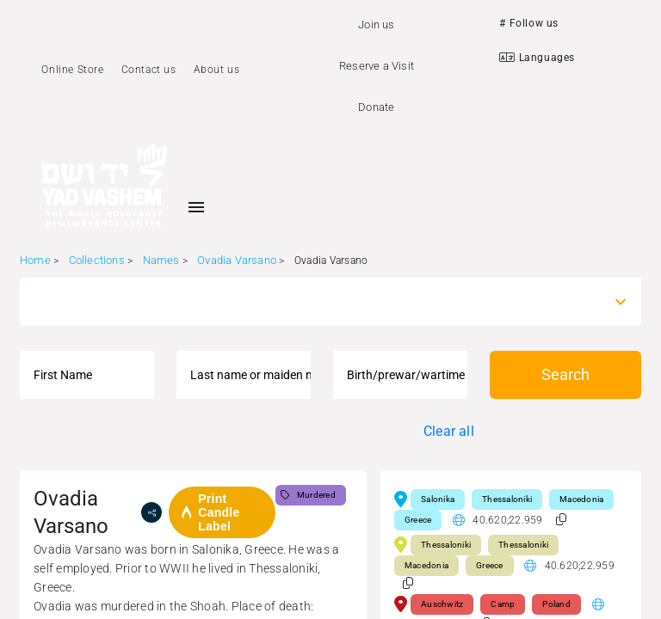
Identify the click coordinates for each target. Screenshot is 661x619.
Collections (97, 260)
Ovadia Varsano (236, 260)
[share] (151, 512)
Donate (376, 107)
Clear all (448, 431)
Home (35, 260)
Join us (376, 24)
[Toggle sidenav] (196, 207)
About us (217, 70)
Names (161, 260)
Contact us (148, 70)
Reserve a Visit (376, 65)
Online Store (72, 70)
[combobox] (315, 301)
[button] (561, 519)
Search (565, 374)
